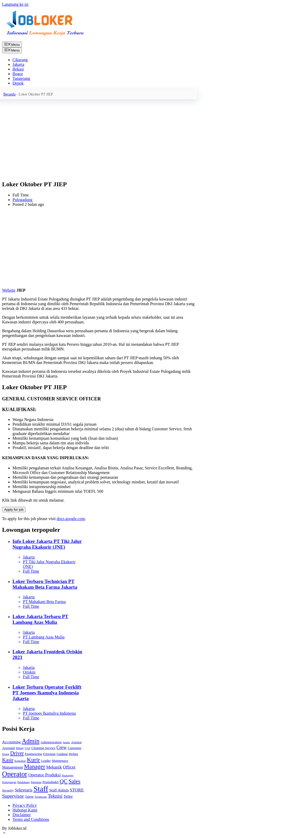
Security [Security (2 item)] (8, 790)
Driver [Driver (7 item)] (17, 753)
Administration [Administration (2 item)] (51, 742)
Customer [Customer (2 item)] (74, 748)
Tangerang (21, 78)
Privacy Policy (24, 805)
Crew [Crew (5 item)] (61, 747)
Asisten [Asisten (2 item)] (76, 742)
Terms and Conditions (30, 819)
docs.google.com (71, 518)
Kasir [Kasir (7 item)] (7, 760)
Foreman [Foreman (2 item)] (49, 754)
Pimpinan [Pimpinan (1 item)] (36, 782)
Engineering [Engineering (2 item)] (33, 754)
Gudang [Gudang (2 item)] (62, 754)
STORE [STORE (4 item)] (76, 790)
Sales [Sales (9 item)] (74, 781)
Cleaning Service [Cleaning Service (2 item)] (43, 748)
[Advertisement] (99, 139)
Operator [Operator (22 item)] (14, 774)
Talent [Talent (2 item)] (29, 796)
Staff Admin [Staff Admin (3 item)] (59, 790)
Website (8, 290)
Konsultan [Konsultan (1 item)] (20, 760)
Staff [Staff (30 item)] (41, 789)
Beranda (9, 94)
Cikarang (20, 59)
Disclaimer (21, 815)
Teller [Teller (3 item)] (68, 796)
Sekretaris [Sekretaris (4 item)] (24, 790)
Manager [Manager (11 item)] (34, 766)
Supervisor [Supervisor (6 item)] (13, 796)
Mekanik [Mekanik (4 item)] (54, 767)
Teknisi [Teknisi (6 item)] (55, 796)
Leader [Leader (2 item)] (46, 761)
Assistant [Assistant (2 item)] (8, 748)
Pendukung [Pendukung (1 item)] (23, 782)
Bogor (17, 74)
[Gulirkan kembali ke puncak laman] (4, 833)
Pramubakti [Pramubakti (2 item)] (50, 782)
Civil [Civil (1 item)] (27, 748)
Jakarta (18, 64)
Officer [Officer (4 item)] (69, 767)
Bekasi (18, 69)
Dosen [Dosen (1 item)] (5, 754)
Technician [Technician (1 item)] (41, 796)
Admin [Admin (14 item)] (31, 741)
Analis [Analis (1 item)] (66, 742)
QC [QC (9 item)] (63, 781)
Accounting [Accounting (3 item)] (11, 742)
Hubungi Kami (24, 810)
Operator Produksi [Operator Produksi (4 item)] (44, 774)
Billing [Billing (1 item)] (20, 748)
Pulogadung (22, 199)
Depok (18, 83)
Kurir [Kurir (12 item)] (33, 759)
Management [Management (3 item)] (12, 767)
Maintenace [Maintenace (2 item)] (60, 761)
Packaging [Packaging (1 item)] (67, 775)
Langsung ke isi (15, 4)
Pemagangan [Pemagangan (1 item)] (9, 782)
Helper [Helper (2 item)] (73, 754)
